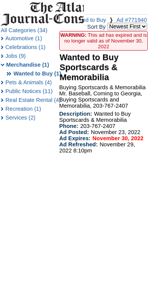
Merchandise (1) (27, 65)
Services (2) (20, 118)
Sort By (96, 27)
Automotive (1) (23, 38)
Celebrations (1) (25, 47)
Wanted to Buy (87, 20)
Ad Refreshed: (78, 144)
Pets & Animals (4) (28, 82)
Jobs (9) (15, 56)
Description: (75, 114)
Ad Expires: (74, 138)
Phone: (68, 126)
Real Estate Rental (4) (33, 100)
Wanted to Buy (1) (37, 73)
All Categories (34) (24, 30)
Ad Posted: (74, 132)
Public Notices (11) (29, 91)
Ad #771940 (131, 20)
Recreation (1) (23, 109)
